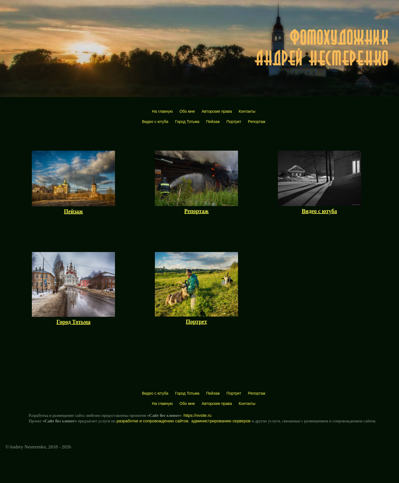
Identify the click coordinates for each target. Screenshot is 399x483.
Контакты (247, 111)
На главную (162, 111)
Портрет (233, 121)
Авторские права (217, 111)
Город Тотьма (187, 121)
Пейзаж (213, 121)
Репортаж (256, 121)
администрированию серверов (221, 420)
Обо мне (187, 111)
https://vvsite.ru (198, 415)
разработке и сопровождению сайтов (152, 420)
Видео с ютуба (155, 121)
